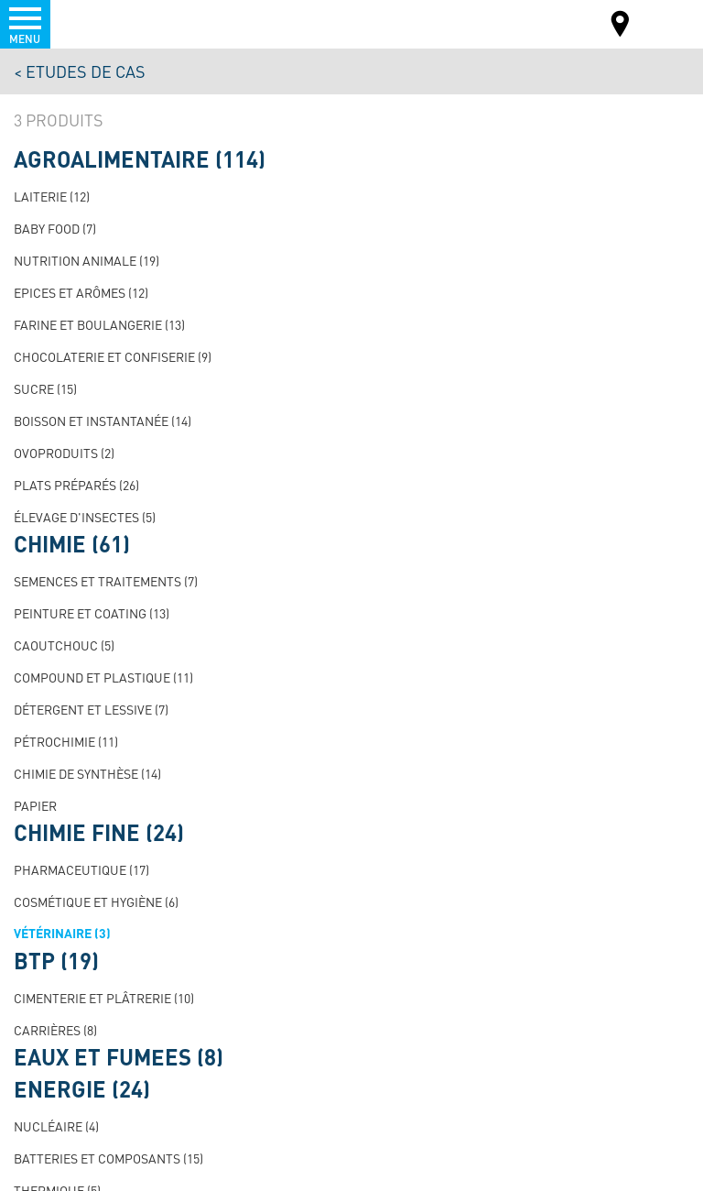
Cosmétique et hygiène (96, 901)
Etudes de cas (86, 71)
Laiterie (52, 196)
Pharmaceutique (81, 869)
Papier (35, 805)
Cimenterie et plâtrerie (104, 997)
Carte (620, 26)
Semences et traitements (106, 581)
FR (665, 22)
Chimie (72, 544)
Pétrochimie (66, 741)
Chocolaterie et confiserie (112, 356)
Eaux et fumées (118, 1057)
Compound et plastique (103, 677)
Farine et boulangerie (99, 324)
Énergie (82, 1089)
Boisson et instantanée (102, 420)
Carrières (55, 1030)
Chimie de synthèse (87, 773)
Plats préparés (76, 484)
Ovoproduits (64, 452)
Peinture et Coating (91, 613)
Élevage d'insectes (85, 516)
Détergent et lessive (91, 709)
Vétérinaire (62, 933)
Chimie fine (99, 833)
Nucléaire (56, 1126)
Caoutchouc (64, 645)
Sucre (45, 388)
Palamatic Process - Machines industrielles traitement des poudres (113, 23)
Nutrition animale (86, 260)
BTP (56, 961)
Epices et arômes (81, 292)
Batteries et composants (108, 1158)
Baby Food (55, 228)
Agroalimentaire (139, 159)
